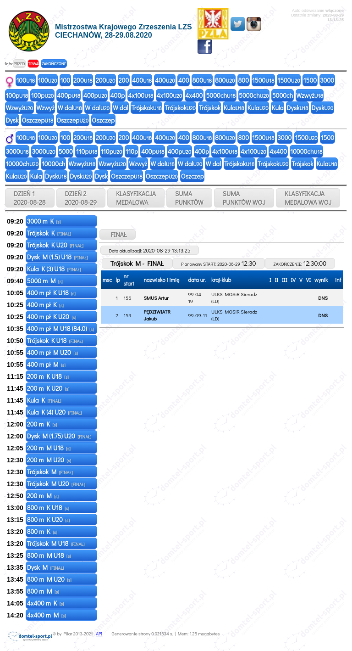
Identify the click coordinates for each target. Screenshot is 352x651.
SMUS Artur (155, 297)
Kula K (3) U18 (54, 268)
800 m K (42, 531)
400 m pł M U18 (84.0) (60, 328)
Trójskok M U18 (56, 543)
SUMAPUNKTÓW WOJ (244, 198)
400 (142, 80)
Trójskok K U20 (55, 245)
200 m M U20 (49, 459)
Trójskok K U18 (55, 340)
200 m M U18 (49, 447)
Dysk (297, 107)
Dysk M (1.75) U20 (59, 436)
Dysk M (45, 567)
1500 (263, 80)
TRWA (33, 63)
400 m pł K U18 (51, 292)
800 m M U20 (49, 579)
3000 (327, 80)
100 (25, 80)
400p (68, 95)
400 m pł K (45, 304)
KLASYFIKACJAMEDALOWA (136, 198)
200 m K (42, 424)
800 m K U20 (48, 519)
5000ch (221, 95)
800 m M (43, 591)
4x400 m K (45, 603)
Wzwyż (309, 95)
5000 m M (45, 280)
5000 (66, 151)
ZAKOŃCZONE (54, 63)
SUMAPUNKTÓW (189, 198)
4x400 (194, 95)
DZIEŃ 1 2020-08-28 (30, 198)
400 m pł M (46, 364)
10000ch (306, 151)
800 (202, 80)
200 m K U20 (48, 388)
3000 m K (44, 221)
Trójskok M (50, 471)
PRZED (19, 63)
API (99, 634)
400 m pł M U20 (52, 352)
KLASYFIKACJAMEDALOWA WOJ (308, 198)
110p (86, 151)
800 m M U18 (49, 555)
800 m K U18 (48, 507)
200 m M (43, 495)
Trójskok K (49, 233)
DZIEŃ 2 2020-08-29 (81, 198)
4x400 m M (46, 615)
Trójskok (147, 107)
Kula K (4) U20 (54, 412)
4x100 (140, 95)
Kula (234, 107)
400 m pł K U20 (51, 316)
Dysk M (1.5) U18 (57, 257)
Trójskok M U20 (56, 483)
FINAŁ (117, 234)
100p (17, 95)
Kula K (44, 400)
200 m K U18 (48, 376)
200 (83, 80)
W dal (70, 107)
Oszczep (37, 120)
